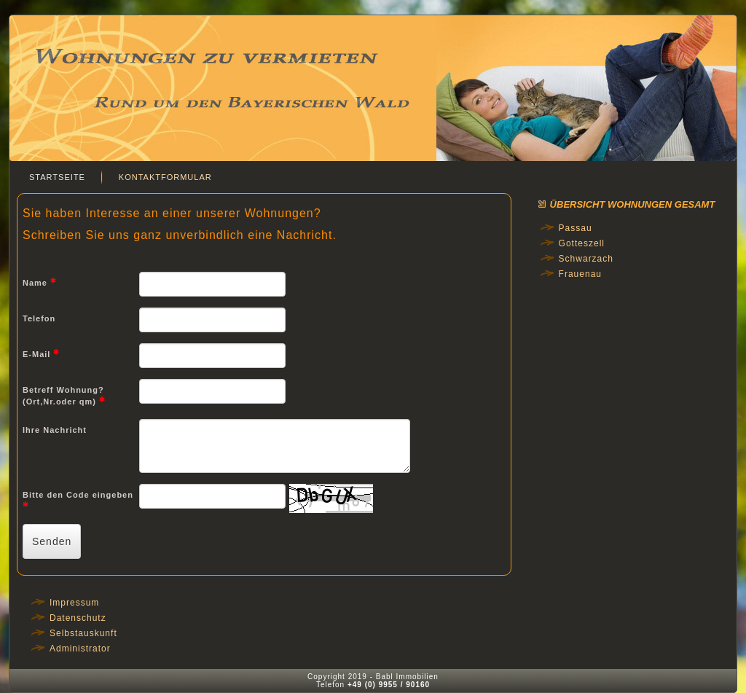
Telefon (39, 318)
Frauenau (580, 274)
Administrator (80, 648)
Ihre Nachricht (55, 430)
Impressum (74, 603)
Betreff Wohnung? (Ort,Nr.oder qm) (64, 396)
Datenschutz (78, 618)
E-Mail (41, 353)
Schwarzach (586, 259)
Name (40, 282)
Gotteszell (582, 243)
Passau (575, 228)
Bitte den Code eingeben (78, 499)
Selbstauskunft (83, 633)
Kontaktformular (165, 177)
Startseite (57, 177)
